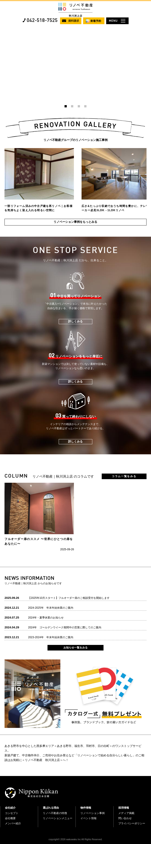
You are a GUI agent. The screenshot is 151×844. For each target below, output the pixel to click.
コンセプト (11, 813)
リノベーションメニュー (57, 818)
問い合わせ (125, 818)
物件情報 (85, 807)
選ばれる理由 (51, 807)
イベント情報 (88, 818)
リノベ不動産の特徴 (55, 813)
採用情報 (123, 807)
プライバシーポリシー (131, 823)
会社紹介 (10, 807)
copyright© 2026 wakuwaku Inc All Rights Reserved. (75, 839)
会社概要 (10, 818)
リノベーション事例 (92, 813)
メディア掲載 (126, 813)
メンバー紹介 (13, 823)
